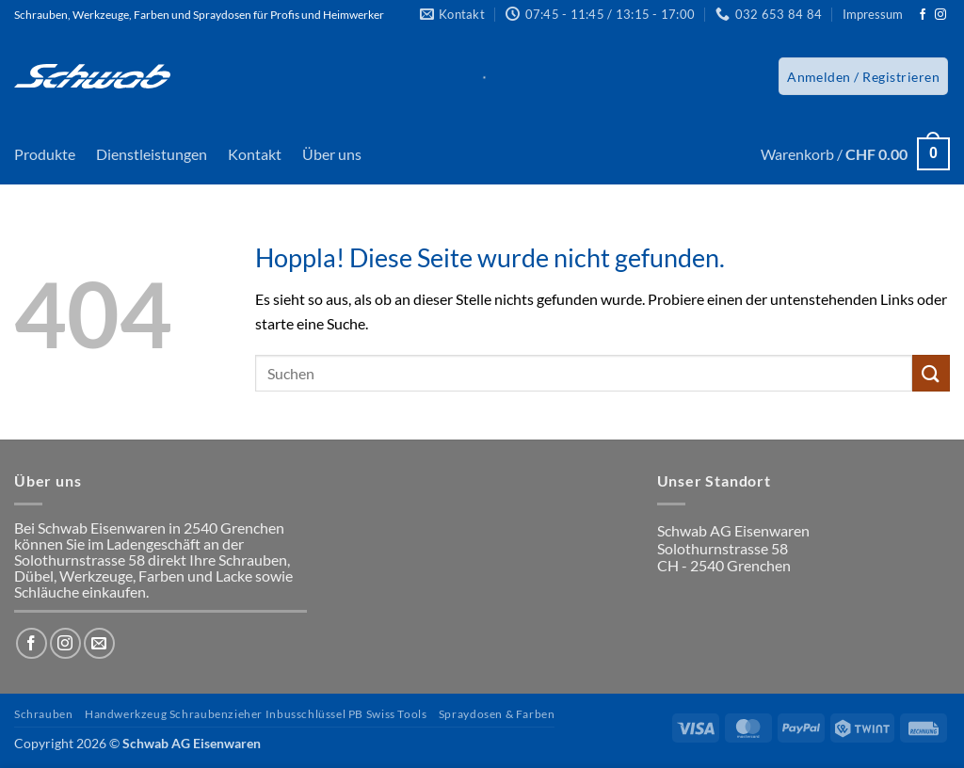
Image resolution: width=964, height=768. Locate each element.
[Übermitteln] (931, 373)
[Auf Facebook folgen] (922, 15)
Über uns (332, 154)
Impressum (873, 14)
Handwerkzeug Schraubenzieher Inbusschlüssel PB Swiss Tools (256, 714)
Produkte (44, 154)
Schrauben (43, 714)
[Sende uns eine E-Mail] (99, 643)
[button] (863, 76)
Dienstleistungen (151, 154)
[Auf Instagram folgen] (940, 15)
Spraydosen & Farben (497, 714)
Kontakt (254, 154)
